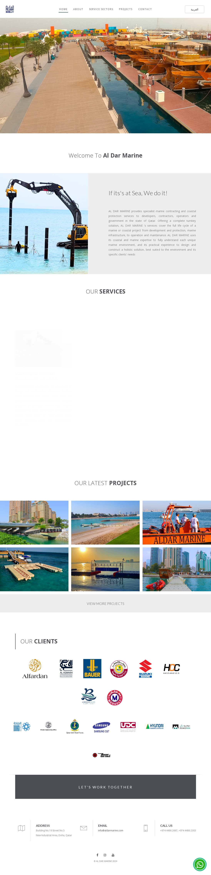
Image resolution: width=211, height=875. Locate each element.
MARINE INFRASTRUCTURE (35, 374)
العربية (194, 9)
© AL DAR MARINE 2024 (105, 861)
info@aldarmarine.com (110, 830)
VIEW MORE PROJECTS (105, 603)
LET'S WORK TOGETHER (105, 787)
